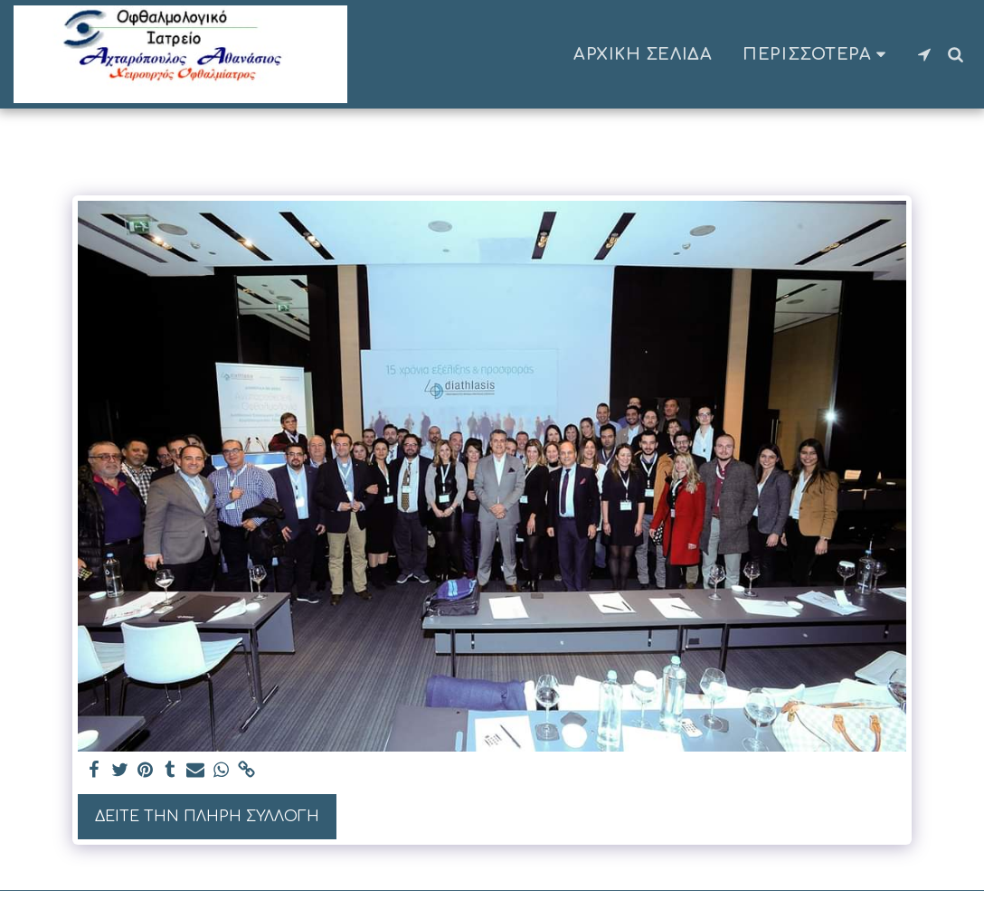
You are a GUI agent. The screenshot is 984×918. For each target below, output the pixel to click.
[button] (924, 54)
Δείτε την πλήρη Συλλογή (207, 817)
